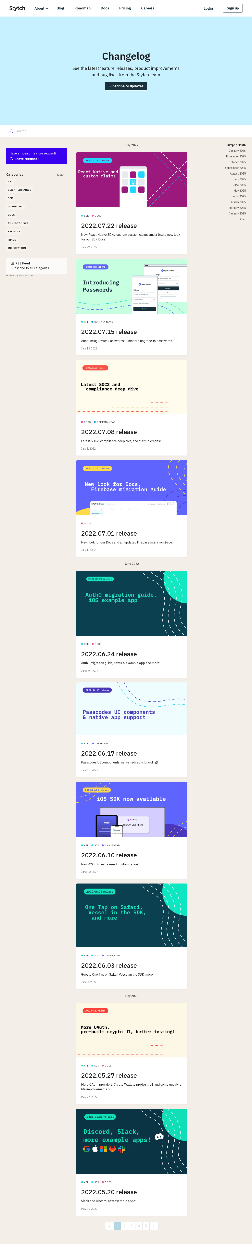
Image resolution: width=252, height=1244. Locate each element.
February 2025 (237, 208)
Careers (147, 8)
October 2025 (237, 162)
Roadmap (82, 8)
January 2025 (237, 213)
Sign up (233, 8)
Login (208, 8)
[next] (153, 1226)
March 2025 (238, 202)
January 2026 (237, 150)
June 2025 (239, 185)
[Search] (35, 131)
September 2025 (235, 168)
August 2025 (238, 173)
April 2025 (239, 196)
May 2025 (240, 190)
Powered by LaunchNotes (19, 275)
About (39, 8)
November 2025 (236, 156)
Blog (60, 8)
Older (242, 219)
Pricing (125, 8)
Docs (105, 8)
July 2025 (240, 179)
